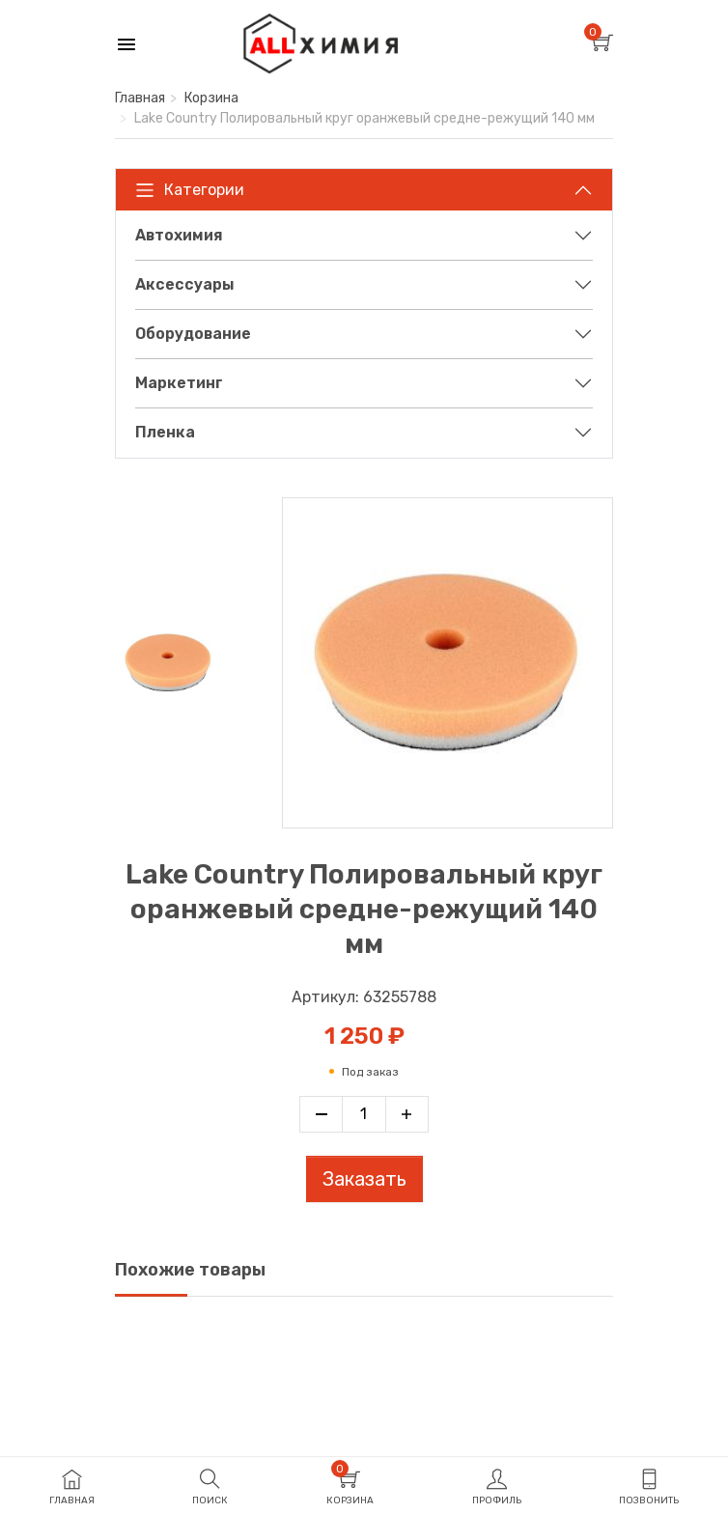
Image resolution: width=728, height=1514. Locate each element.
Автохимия (179, 235)
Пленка (165, 432)
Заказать (364, 1179)
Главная (140, 98)
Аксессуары (185, 284)
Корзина (211, 98)
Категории (189, 190)
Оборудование (193, 333)
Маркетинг (179, 383)
